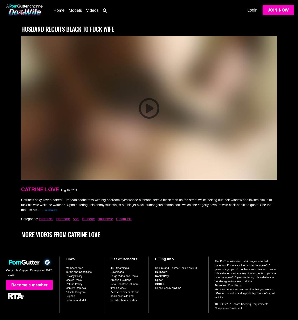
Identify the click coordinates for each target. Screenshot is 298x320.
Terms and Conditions (79, 271)
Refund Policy (74, 284)
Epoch (159, 279)
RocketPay (162, 276)
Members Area (74, 268)
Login (252, 10)
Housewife (105, 219)
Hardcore (63, 219)
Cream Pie (124, 219)
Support (70, 296)
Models (75, 10)
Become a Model (76, 300)
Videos (92, 10)
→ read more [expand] (49, 210)
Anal (76, 219)
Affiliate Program (75, 292)
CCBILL (160, 284)
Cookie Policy (74, 279)
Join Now (278, 10)
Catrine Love (40, 189)
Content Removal (76, 288)
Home (59, 10)
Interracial (46, 219)
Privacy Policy (74, 276)
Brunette (88, 219)
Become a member (29, 284)
